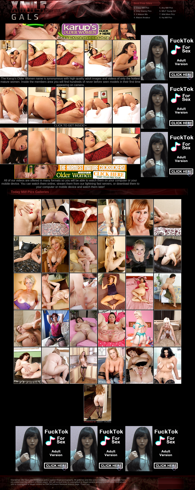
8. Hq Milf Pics (165, 17)
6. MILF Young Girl (167, 11)
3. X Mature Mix (141, 14)
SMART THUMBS (104, 422)
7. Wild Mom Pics (167, 14)
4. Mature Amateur (142, 17)
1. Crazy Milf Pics (141, 8)
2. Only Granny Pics (142, 11)
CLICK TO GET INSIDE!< (70, 125)
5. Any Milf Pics (166, 8)
